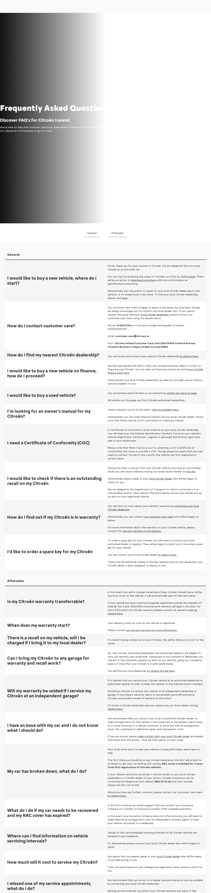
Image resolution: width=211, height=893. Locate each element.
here (192, 70)
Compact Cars (14, 824)
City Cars (11, 819)
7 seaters (11, 844)
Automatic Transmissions (21, 854)
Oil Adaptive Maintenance (187, 847)
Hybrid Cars (12, 814)
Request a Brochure (142, 814)
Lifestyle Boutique (141, 824)
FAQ (133, 834)
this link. (191, 265)
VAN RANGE (54, 801)
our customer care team (159, 310)
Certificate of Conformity (187, 823)
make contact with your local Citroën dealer (163, 530)
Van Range (53, 809)
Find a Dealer (138, 819)
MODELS (11, 801)
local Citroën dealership (155, 108)
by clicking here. (167, 348)
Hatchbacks (13, 829)
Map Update (179, 833)
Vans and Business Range (103, 819)
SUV (8, 834)
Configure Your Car (100, 809)
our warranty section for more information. (151, 424)
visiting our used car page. (182, 186)
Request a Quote (182, 818)
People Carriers (15, 849)
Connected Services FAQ (145, 839)
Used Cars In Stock (100, 814)
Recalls (176, 828)
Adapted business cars (60, 819)
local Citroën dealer (160, 272)
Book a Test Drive (141, 809)
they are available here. (166, 203)
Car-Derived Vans (57, 814)
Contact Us (137, 829)
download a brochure (143, 74)
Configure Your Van (100, 824)
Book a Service (181, 813)
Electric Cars (13, 809)
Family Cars (12, 839)
